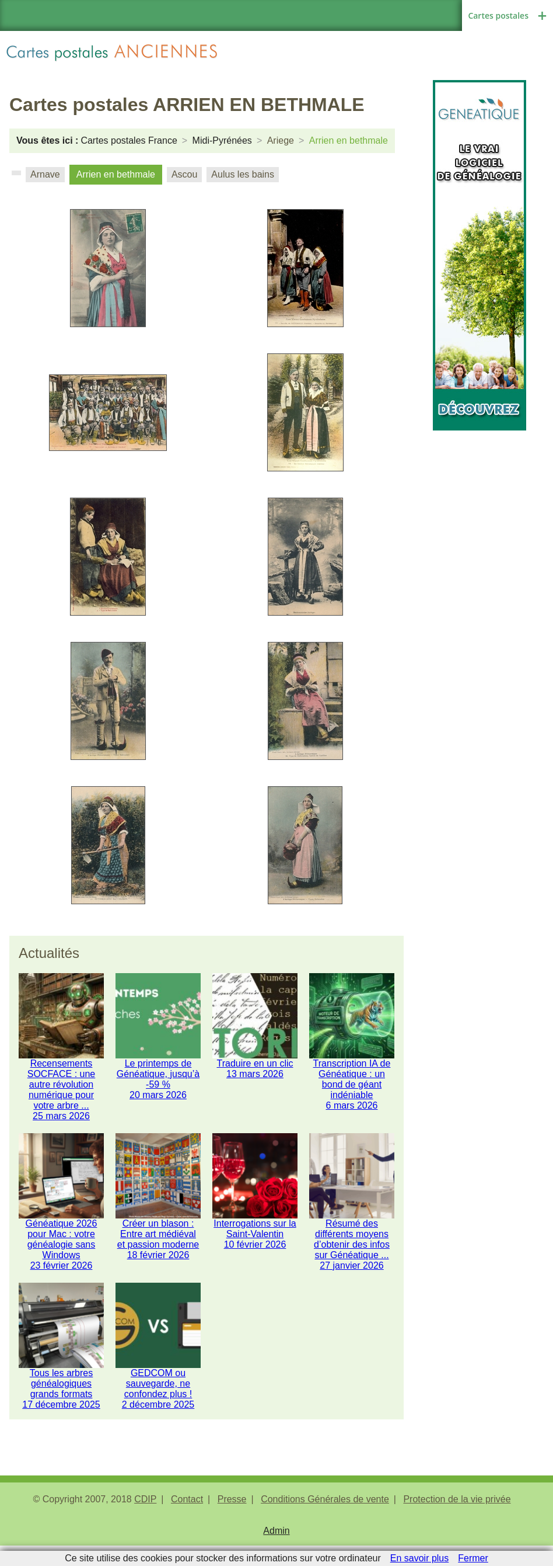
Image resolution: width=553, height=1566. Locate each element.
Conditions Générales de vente (325, 1522)
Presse (232, 1522)
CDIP (145, 1522)
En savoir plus (419, 1558)
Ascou (184, 174)
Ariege (280, 140)
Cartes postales (498, 15)
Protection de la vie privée (456, 1522)
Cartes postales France (128, 140)
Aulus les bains (242, 174)
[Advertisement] (479, 605)
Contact (187, 1522)
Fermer (473, 1558)
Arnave (45, 174)
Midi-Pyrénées (222, 140)
